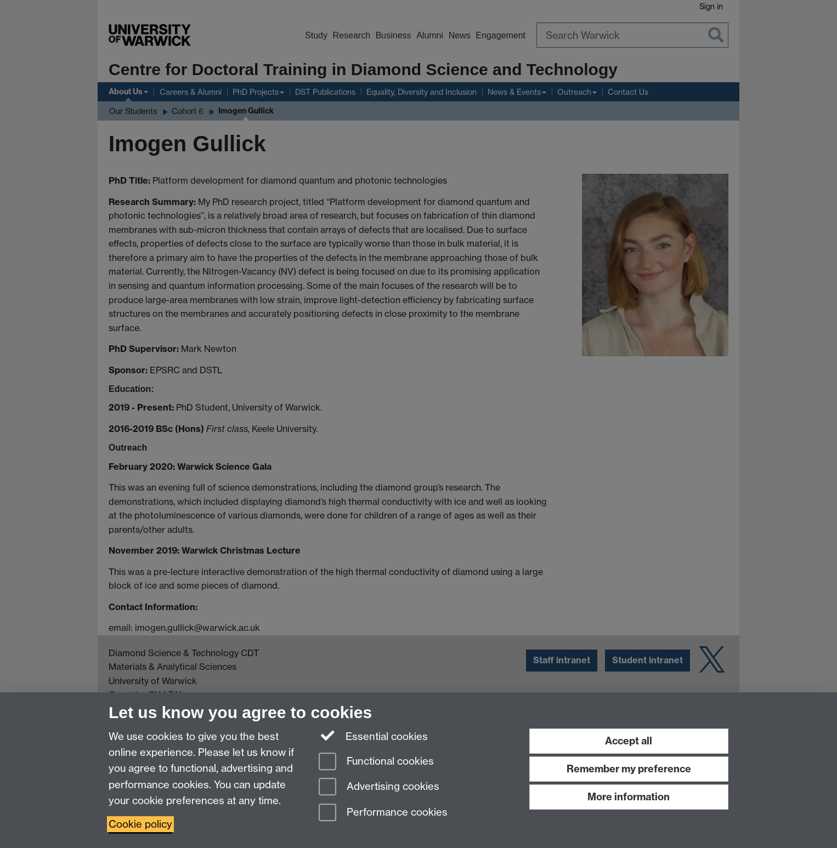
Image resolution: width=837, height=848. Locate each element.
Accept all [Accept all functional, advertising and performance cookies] (628, 741)
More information (628, 796)
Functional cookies (376, 762)
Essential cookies (373, 736)
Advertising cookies (379, 787)
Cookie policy (140, 824)
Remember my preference (629, 768)
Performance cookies (383, 813)
